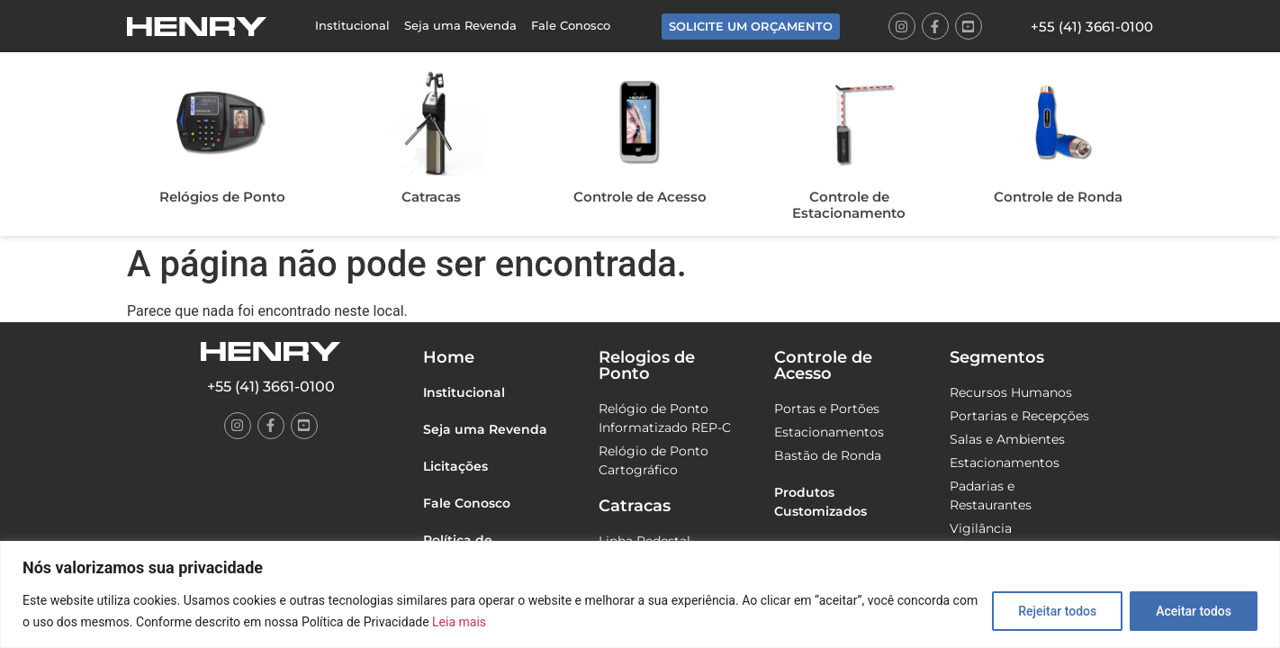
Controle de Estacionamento (849, 204)
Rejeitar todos (1057, 611)
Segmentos (997, 357)
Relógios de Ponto (222, 196)
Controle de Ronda (1058, 196)
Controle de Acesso (640, 196)
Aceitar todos (1193, 611)
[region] (640, 594)
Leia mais (459, 622)
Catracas (431, 196)
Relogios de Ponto (647, 365)
